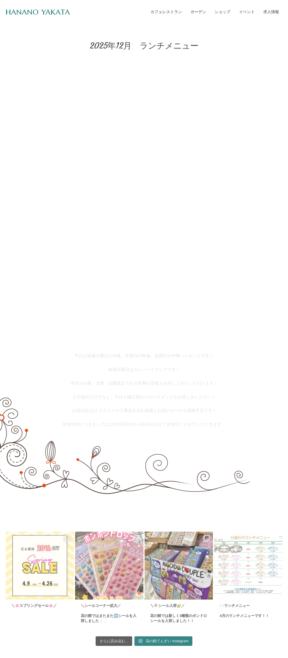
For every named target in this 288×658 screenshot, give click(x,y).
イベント (247, 12)
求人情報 (271, 12)
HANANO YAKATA (38, 12)
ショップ (222, 12)
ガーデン (198, 12)
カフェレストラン (166, 12)
